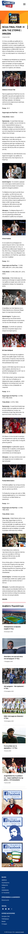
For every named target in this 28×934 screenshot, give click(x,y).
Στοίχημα (4, 924)
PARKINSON (5, 890)
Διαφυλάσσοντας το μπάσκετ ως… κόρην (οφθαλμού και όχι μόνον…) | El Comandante (13, 778)
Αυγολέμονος (5, 882)
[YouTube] (9, 909)
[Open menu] (24, 4)
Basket (4, 921)
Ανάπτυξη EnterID (19, 932)
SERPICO (4, 880)
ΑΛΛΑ (3, 887)
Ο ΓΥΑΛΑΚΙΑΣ (5, 892)
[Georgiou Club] (8, 4)
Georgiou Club (6, 916)
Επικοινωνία (5, 900)
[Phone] (11, 909)
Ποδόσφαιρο (5, 919)
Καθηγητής (5, 885)
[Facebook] (3, 909)
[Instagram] (6, 909)
